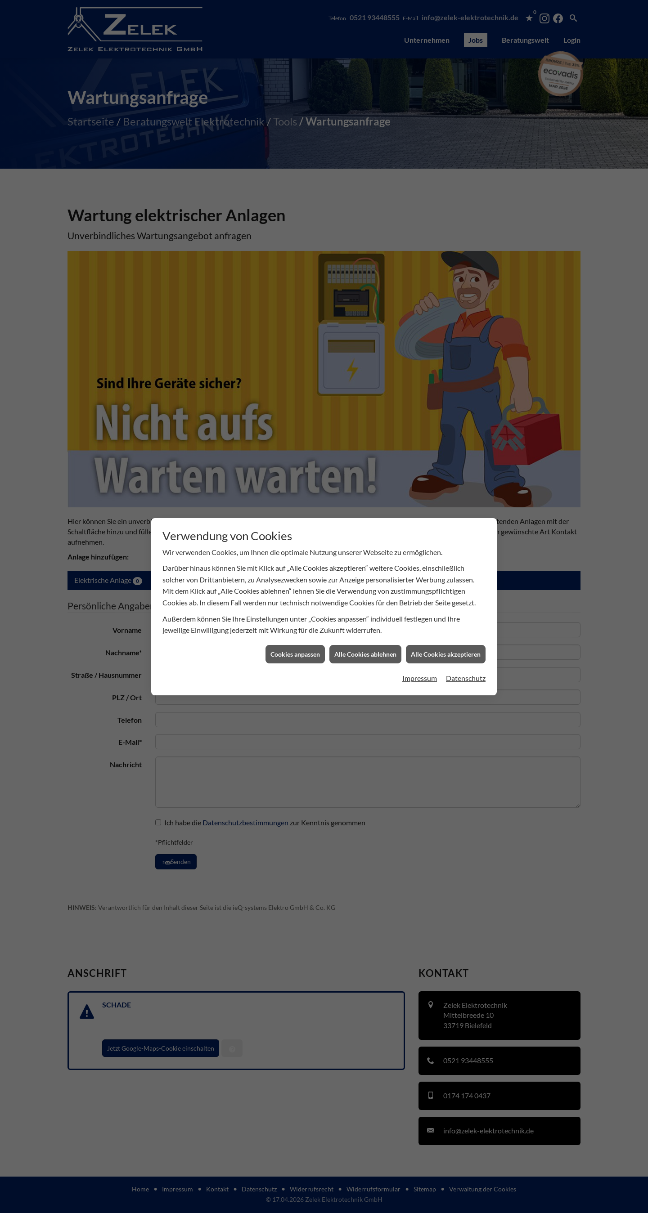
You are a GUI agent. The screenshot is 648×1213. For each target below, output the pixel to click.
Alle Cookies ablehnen (365, 496)
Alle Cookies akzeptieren (446, 496)
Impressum (419, 520)
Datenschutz (466, 520)
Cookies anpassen (295, 496)
